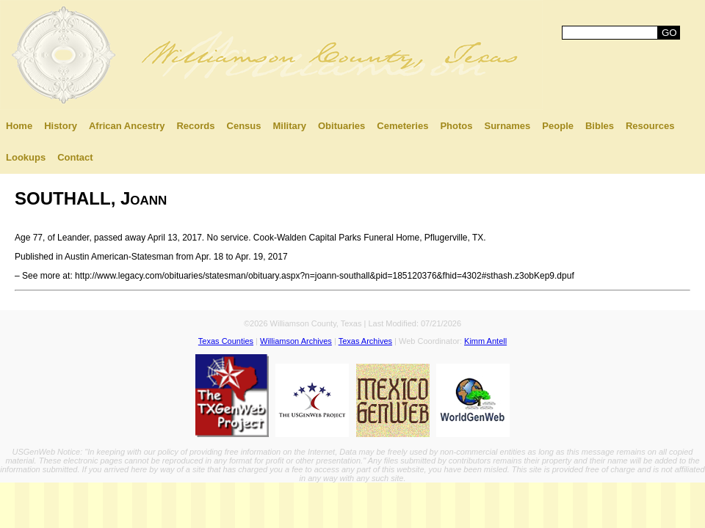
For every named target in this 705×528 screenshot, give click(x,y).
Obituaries (341, 125)
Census (244, 125)
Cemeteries (402, 125)
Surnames (507, 125)
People (558, 125)
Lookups (26, 157)
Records (195, 125)
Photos (456, 125)
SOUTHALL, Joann (91, 198)
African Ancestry (127, 125)
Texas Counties (225, 341)
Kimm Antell (485, 341)
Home (19, 125)
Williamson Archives (296, 341)
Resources (650, 125)
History (60, 125)
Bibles (599, 125)
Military (289, 125)
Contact (75, 157)
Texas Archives (365, 341)
